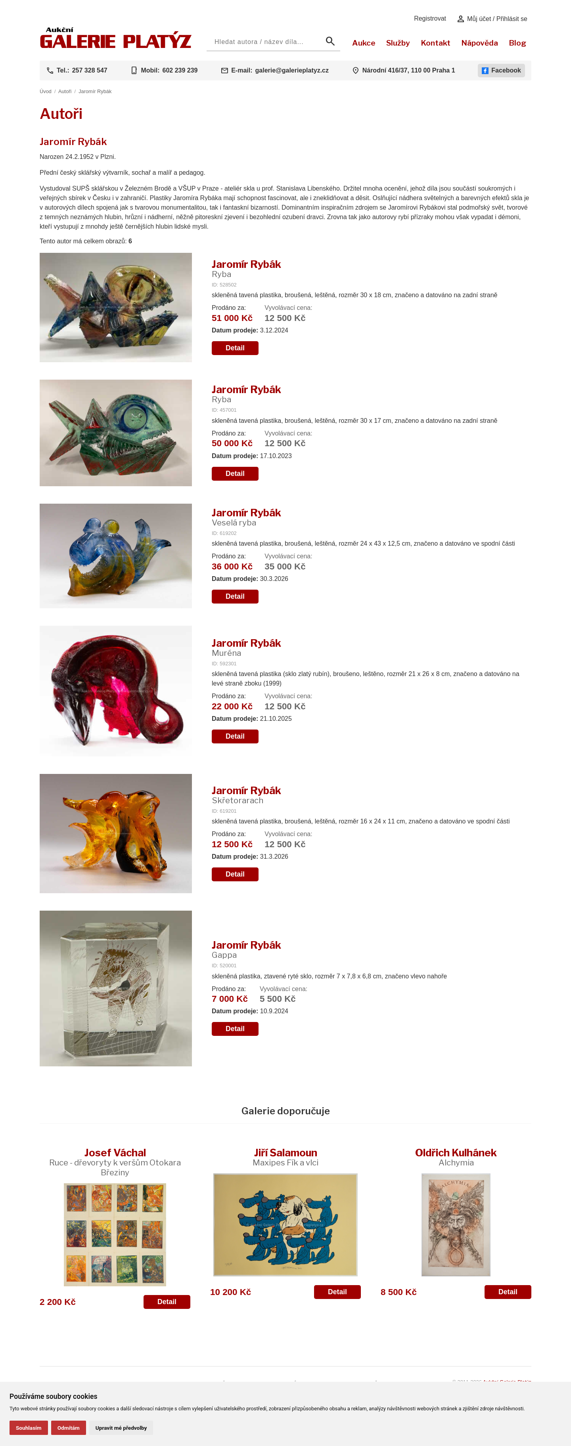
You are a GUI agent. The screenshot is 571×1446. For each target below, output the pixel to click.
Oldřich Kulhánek (456, 1156)
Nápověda (479, 43)
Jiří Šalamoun (285, 1156)
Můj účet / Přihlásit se (492, 19)
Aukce (364, 43)
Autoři (64, 91)
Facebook (501, 70)
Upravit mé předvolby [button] (121, 1428)
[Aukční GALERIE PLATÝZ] (116, 46)
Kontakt (435, 43)
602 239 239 (179, 70)
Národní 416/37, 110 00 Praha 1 (408, 70)
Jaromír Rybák (95, 91)
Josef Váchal (115, 1161)
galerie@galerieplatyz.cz (292, 70)
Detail (235, 348)
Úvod (46, 91)
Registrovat (430, 18)
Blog (517, 43)
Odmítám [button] (68, 1428)
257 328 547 (89, 70)
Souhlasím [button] (29, 1428)
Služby (398, 43)
